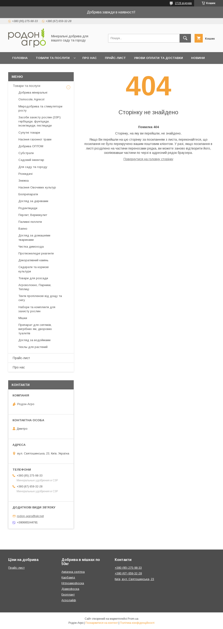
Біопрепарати (28, 194)
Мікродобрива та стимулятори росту (40, 108)
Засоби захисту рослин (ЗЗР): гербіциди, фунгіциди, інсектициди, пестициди (39, 121)
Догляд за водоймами (34, 340)
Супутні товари (29, 132)
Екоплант (68, 594)
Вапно (22, 228)
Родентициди (27, 208)
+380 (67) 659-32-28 (128, 573)
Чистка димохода (31, 246)
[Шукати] (185, 38)
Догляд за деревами (33, 201)
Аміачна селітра (73, 571)
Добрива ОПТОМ (30, 146)
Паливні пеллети (30, 221)
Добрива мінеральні (32, 92)
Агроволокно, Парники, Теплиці (34, 287)
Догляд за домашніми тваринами (34, 237)
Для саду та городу (32, 167)
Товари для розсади (33, 278)
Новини (198, 58)
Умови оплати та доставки (158, 58)
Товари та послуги (53, 58)
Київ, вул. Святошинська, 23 (134, 579)
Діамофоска (70, 589)
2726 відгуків (183, 3)
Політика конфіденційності (137, 622)
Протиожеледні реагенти (36, 253)
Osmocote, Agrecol (31, 99)
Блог (16, 69)
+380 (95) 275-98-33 (128, 567)
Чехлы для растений (33, 347)
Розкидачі (25, 173)
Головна (20, 58)
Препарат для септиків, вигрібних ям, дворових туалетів (35, 329)
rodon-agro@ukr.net (30, 516)
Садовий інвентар (31, 160)
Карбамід (68, 577)
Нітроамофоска (72, 583)
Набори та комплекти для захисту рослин (36, 309)
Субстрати (26, 153)
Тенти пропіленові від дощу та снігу (40, 298)
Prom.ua (133, 618)
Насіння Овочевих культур (37, 187)
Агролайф (68, 600)
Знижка (23, 180)
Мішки (22, 318)
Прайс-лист (115, 58)
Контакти (37, 69)
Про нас (89, 58)
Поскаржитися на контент (101, 622)
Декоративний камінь (33, 260)
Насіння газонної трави (34, 139)
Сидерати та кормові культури (33, 269)
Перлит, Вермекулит (32, 215)
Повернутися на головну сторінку (148, 159)
